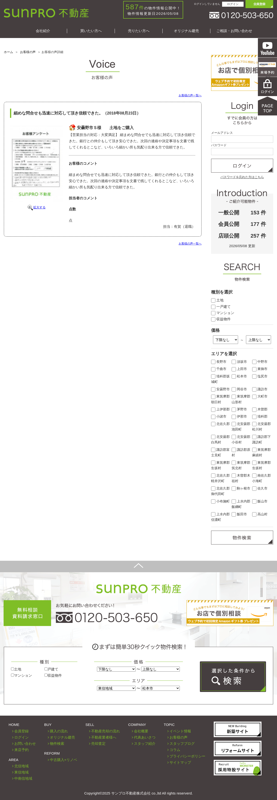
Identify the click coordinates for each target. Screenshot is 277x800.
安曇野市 (220, 389)
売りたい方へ (138, 31)
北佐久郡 (220, 424)
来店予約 (21, 750)
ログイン (233, 4)
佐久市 (259, 488)
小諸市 (218, 416)
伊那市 (239, 416)
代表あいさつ (144, 737)
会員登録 (21, 731)
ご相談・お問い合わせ (234, 31)
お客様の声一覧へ (190, 95)
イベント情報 (180, 731)
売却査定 (98, 743)
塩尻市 (259, 376)
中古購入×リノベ (63, 760)
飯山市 (259, 501)
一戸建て (221, 307)
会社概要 (141, 731)
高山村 (259, 514)
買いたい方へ (91, 31)
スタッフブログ (182, 743)
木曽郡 (259, 409)
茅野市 (239, 409)
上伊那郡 (220, 409)
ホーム (8, 52)
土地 (217, 300)
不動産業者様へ (103, 737)
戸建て (51, 669)
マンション (222, 313)
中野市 (259, 362)
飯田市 (239, 514)
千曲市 (218, 369)
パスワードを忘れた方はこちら (242, 177)
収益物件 (221, 319)
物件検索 (57, 743)
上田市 (239, 369)
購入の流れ (59, 731)
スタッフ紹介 (144, 743)
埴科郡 (259, 416)
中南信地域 (23, 778)
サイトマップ (180, 762)
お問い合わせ (25, 743)
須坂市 (239, 362)
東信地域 (21, 772)
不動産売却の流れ (105, 731)
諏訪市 (259, 389)
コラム (175, 750)
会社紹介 (43, 31)
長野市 (218, 362)
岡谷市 (239, 389)
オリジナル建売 (186, 31)
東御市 (259, 369)
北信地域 (21, 766)
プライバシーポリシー (187, 756)
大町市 (259, 396)
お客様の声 (28, 52)
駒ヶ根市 (241, 488)
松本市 (239, 376)
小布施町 (220, 501)
